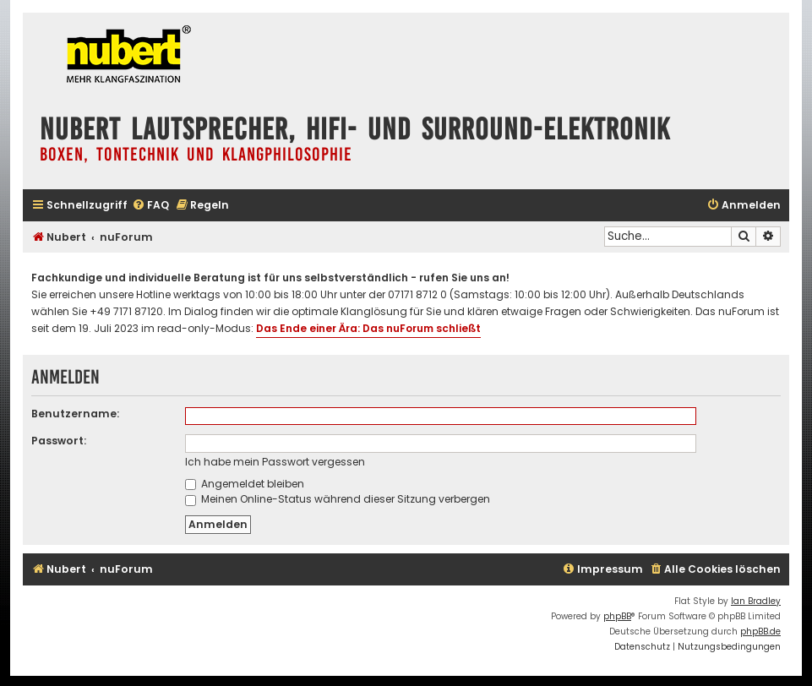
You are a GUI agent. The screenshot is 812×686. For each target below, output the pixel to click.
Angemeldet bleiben (244, 483)
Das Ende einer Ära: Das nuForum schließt (368, 328)
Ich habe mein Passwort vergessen (275, 461)
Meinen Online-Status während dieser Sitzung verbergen (337, 499)
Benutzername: (75, 413)
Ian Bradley (756, 601)
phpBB (617, 616)
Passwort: (58, 440)
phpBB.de (760, 631)
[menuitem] (150, 205)
